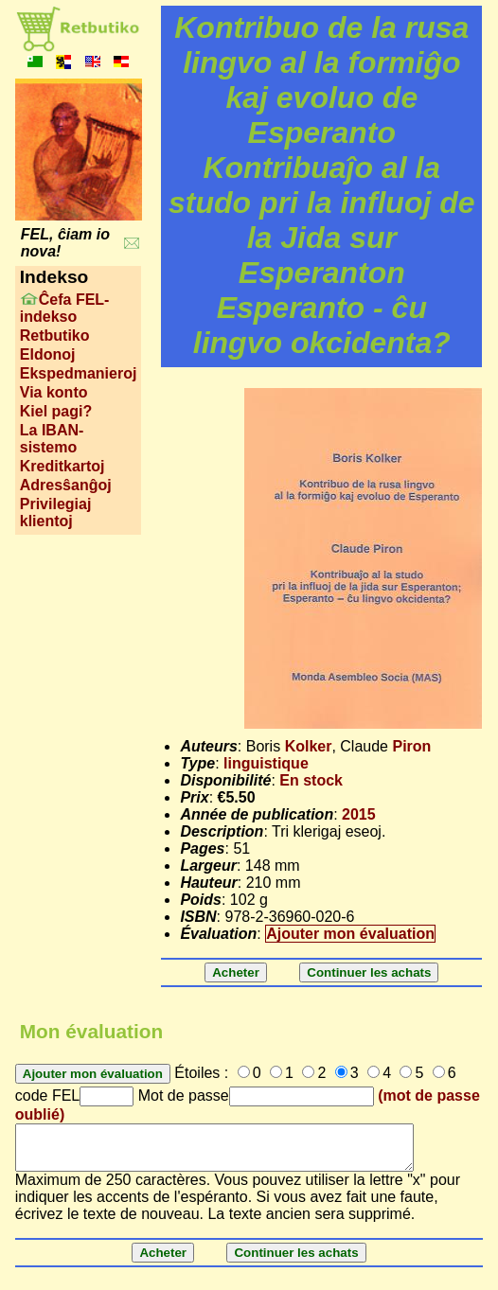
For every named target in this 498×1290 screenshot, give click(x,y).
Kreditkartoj (62, 466)
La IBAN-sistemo (52, 438)
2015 (359, 814)
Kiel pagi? (56, 411)
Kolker (308, 746)
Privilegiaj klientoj (56, 512)
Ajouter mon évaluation (350, 934)
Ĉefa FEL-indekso (65, 308)
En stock (311, 780)
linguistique (266, 763)
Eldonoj (48, 354)
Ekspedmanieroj (78, 373)
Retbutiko (55, 335)
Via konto (54, 392)
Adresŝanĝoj (66, 485)
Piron (411, 746)
